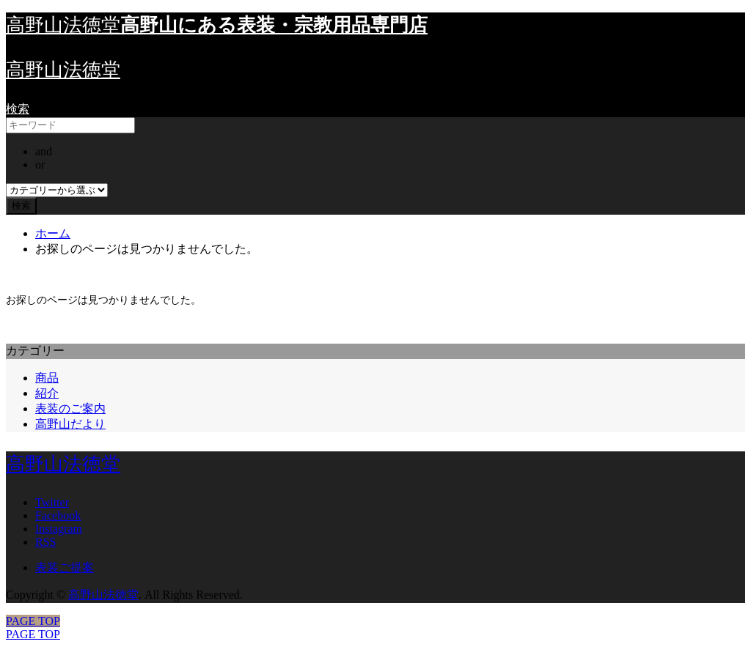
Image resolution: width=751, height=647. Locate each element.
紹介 (47, 393)
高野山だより (70, 424)
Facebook (58, 515)
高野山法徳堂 (63, 70)
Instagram (58, 528)
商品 (47, 377)
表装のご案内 (70, 408)
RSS (45, 542)
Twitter (52, 502)
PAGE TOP (33, 634)
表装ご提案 (64, 567)
